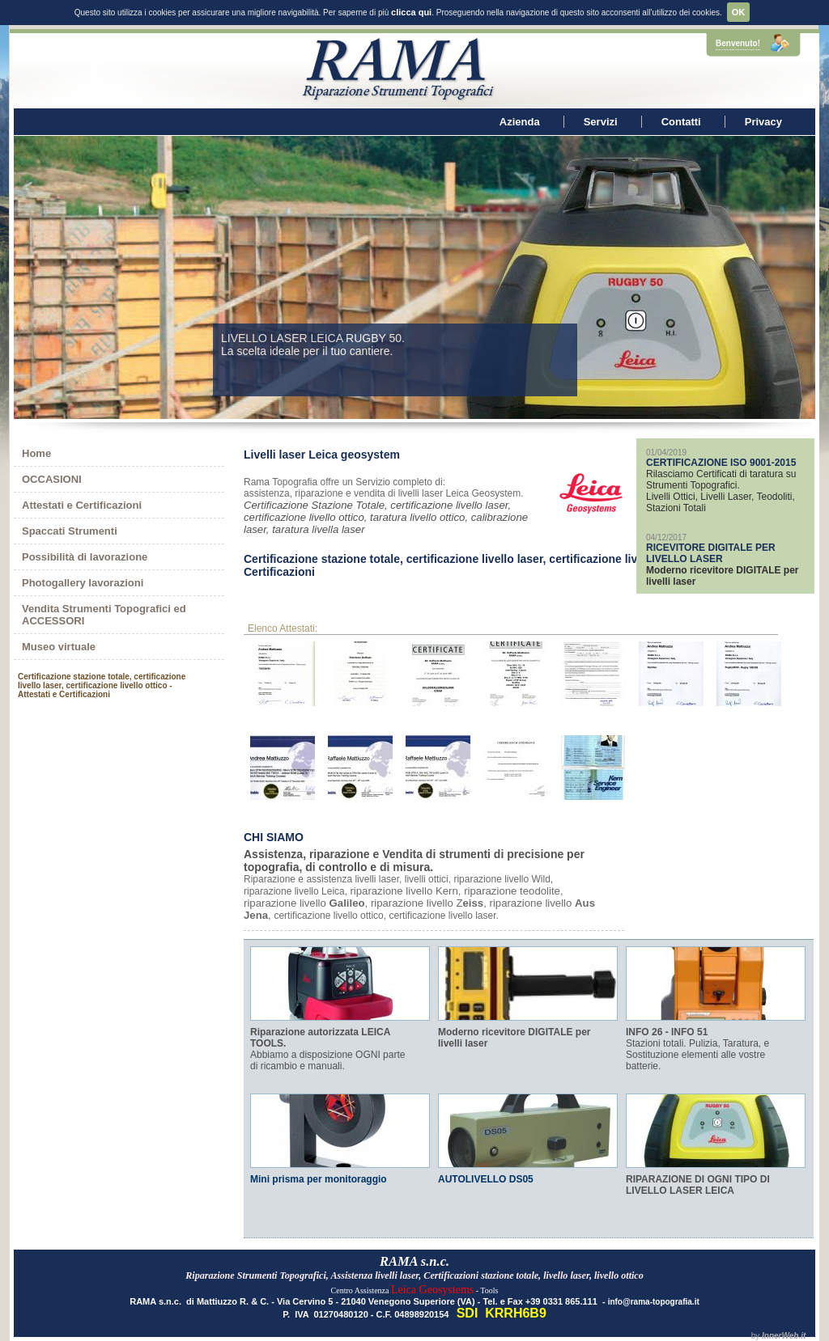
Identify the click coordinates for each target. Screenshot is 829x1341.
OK (739, 12)
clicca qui (411, 12)
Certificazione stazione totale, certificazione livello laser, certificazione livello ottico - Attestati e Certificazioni (499, 565)
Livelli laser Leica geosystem (322, 454)
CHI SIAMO (274, 837)
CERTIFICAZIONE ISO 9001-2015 (721, 462)
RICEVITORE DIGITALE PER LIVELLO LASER (711, 553)
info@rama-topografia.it (653, 1301)
